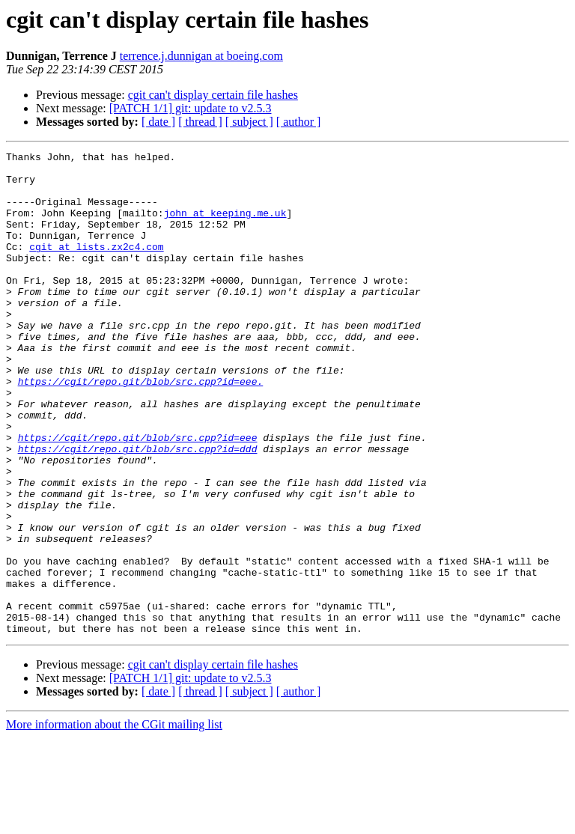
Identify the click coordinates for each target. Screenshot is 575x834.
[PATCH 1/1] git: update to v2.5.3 (190, 108)
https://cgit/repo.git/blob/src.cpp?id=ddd (138, 509)
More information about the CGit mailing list (114, 821)
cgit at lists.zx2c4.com (96, 266)
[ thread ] (200, 121)
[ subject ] (249, 121)
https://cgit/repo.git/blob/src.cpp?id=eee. (141, 428)
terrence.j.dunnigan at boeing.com (201, 55)
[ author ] (298, 121)
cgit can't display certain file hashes (213, 94)
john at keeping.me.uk (225, 226)
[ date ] (158, 121)
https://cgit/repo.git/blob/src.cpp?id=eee (138, 495)
